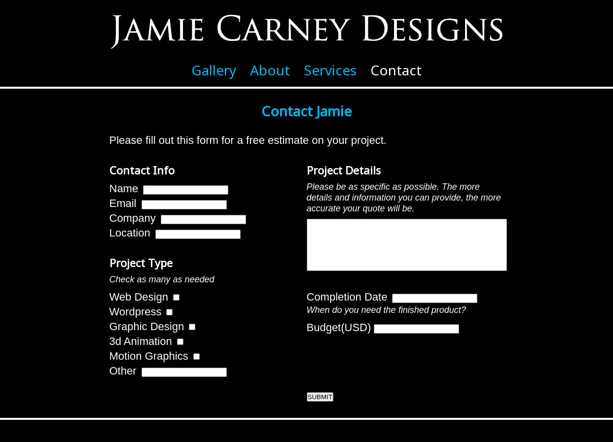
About (270, 70)
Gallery (213, 70)
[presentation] (382, 369)
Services (330, 70)
